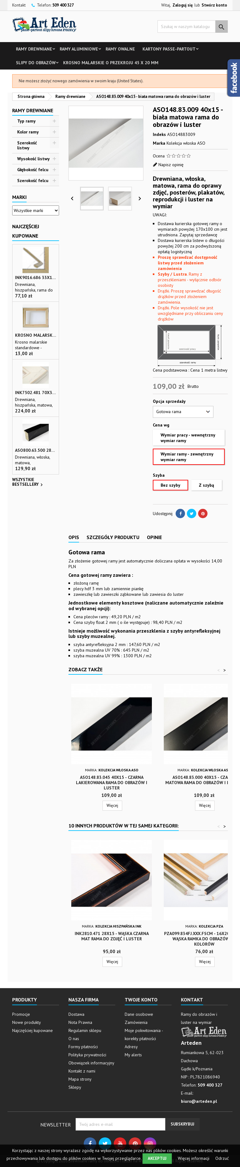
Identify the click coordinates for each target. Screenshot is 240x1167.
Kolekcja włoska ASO (186, 143)
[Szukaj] (193, 26)
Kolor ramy (28, 132)
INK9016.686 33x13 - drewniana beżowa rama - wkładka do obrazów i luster (35, 277)
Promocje (21, 1014)
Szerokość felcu (32, 180)
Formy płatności (83, 1046)
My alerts (133, 1055)
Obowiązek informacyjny (91, 1063)
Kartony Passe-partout (169, 49)
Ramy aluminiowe (79, 49)
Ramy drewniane (34, 49)
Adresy (131, 1046)
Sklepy (74, 1087)
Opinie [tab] (154, 537)
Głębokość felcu (32, 169)
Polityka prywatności (87, 1055)
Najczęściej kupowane (32, 1030)
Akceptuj (157, 1158)
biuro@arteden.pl (199, 1101)
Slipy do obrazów (36, 62)
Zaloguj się (182, 5)
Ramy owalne (120, 49)
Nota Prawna (80, 1022)
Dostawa (76, 1014)
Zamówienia (136, 1022)
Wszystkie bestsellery (28, 483)
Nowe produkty (26, 1022)
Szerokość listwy (27, 145)
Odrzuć (222, 1158)
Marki (19, 197)
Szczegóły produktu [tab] (113, 537)
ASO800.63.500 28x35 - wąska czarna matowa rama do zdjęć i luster (35, 450)
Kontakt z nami (81, 1071)
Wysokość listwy (33, 159)
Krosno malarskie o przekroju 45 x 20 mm (110, 62)
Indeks (159, 134)
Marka (159, 143)
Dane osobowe (139, 1014)
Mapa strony (80, 1079)
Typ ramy (26, 121)
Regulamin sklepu (84, 1030)
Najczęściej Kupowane (25, 231)
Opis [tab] (73, 537)
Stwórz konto (214, 5)
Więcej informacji (194, 1158)
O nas (73, 1038)
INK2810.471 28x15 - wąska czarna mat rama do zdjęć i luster (112, 936)
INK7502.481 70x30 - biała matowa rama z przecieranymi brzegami (35, 392)
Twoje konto (141, 999)
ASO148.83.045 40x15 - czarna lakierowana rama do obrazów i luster (111, 782)
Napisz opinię (170, 164)
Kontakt (19, 5)
